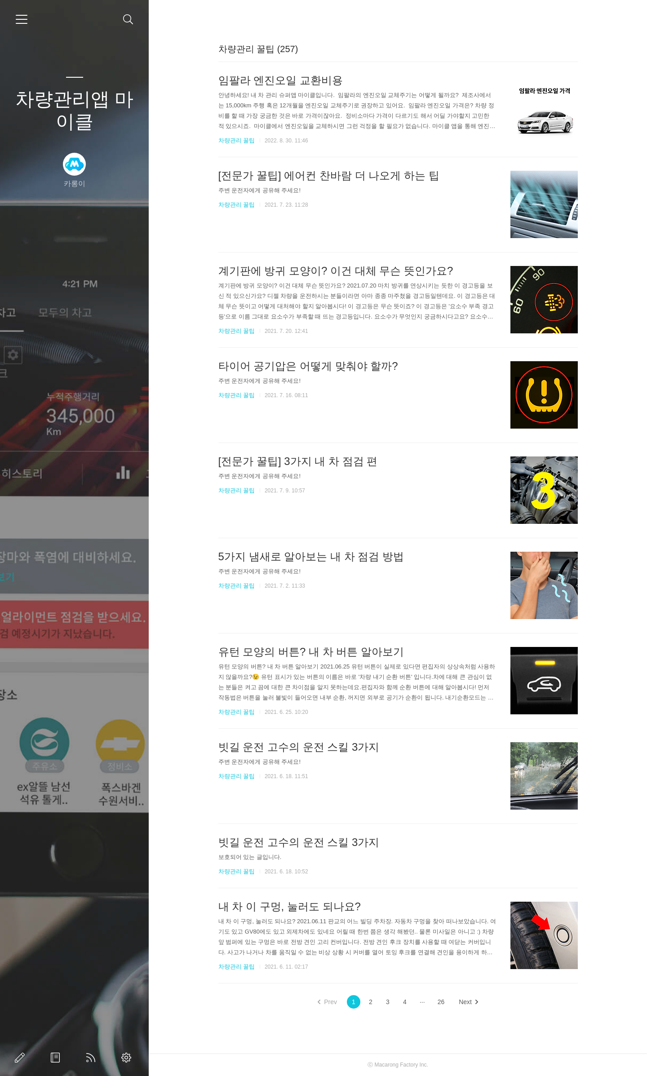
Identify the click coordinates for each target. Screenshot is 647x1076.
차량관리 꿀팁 (236, 140)
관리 (128, 1058)
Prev (327, 1001)
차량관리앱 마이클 (74, 110)
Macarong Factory (396, 1065)
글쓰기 (21, 1058)
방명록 (57, 1058)
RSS (92, 1058)
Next (468, 1001)
